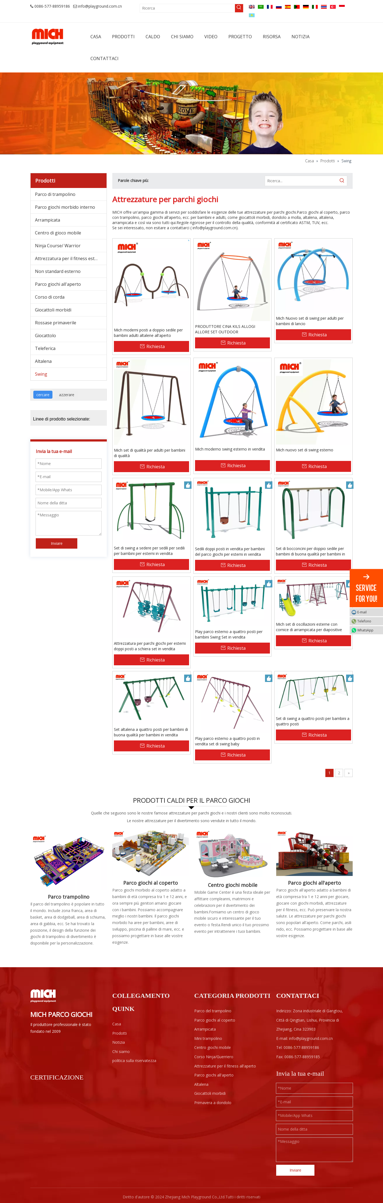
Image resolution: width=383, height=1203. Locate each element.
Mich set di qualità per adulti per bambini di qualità (149, 453)
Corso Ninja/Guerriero (213, 1056)
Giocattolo (45, 336)
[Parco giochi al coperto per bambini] (150, 853)
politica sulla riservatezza (134, 1060)
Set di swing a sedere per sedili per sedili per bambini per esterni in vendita (149, 550)
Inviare (57, 543)
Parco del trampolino (212, 1010)
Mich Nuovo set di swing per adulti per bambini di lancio (310, 321)
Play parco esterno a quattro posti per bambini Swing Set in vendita (229, 634)
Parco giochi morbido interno (65, 207)
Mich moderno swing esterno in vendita (230, 449)
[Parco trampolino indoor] (68, 860)
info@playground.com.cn (100, 6)
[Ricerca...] (301, 181)
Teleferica (45, 348)
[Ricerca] (187, 8)
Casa (116, 1023)
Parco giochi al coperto (150, 883)
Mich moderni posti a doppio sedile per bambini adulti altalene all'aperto (148, 332)
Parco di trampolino (55, 194)
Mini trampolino (208, 1038)
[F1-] (314, 853)
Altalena (43, 361)
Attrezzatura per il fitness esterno (69, 258)
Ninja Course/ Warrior (58, 246)
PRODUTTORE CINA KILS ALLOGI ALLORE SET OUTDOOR (225, 329)
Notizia (118, 1042)
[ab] (191, 113)
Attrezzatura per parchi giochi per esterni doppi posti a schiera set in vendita (150, 646)
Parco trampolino (68, 896)
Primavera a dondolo (212, 1102)
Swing (41, 374)
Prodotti (119, 1033)
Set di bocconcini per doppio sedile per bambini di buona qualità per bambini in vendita (310, 551)
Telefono (368, 621)
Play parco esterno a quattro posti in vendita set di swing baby (227, 741)
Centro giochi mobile (232, 885)
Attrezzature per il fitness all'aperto (225, 1066)
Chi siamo (121, 1051)
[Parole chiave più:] (239, 8)
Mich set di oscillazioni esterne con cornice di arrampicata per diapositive (309, 627)
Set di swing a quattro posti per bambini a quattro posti (312, 721)
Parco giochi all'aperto (58, 284)
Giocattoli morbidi (53, 310)
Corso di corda (49, 297)
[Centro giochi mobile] (232, 854)
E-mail (368, 612)
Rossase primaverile (55, 323)
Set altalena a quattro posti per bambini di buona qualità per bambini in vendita (151, 732)
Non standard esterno (58, 271)
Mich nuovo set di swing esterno (304, 449)
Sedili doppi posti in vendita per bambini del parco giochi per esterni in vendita (230, 551)
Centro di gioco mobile (58, 233)
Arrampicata (47, 220)
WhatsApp (368, 630)
